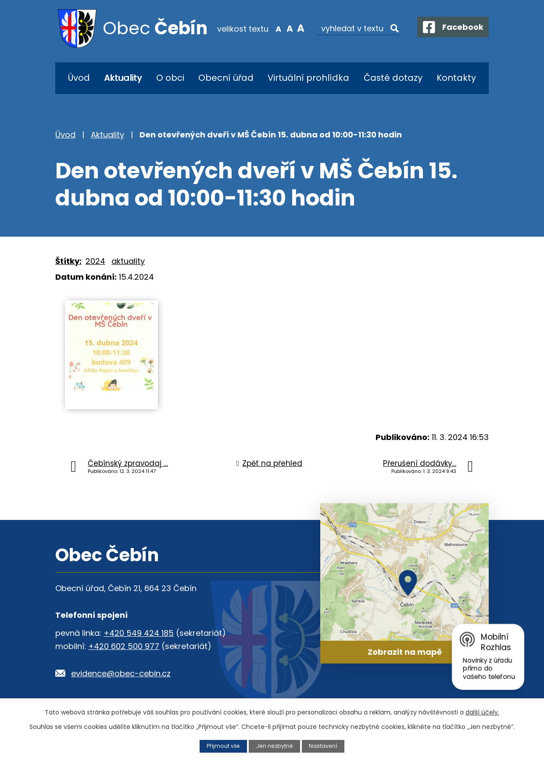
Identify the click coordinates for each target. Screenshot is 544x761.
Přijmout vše (222, 746)
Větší (295, 28)
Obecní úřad (226, 78)
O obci (170, 78)
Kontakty (456, 78)
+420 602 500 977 (123, 646)
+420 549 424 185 (139, 633)
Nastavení (324, 746)
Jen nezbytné (275, 746)
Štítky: (68, 261)
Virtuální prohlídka (308, 78)
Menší (273, 28)
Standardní (284, 28)
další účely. (482, 712)
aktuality (128, 261)
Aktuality (123, 78)
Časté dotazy (393, 78)
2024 (95, 261)
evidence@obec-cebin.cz (121, 673)
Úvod (79, 78)
